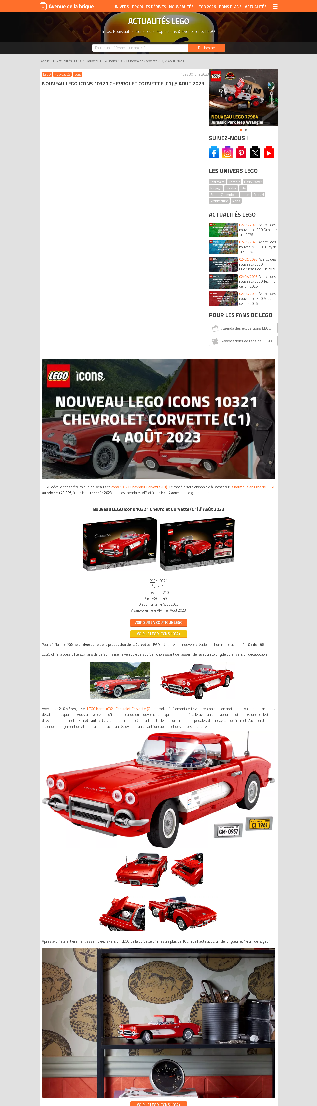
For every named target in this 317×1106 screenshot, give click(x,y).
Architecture (219, 200)
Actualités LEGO (68, 61)
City (243, 188)
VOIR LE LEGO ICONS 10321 (121, 749)
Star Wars (217, 181)
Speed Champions (223, 194)
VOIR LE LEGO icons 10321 (121, 337)
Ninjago (215, 188)
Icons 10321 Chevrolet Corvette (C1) (142, 184)
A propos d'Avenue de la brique (103, 829)
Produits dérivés (149, 7)
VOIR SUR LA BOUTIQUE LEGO (121, 326)
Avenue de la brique (67, 6)
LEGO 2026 (206, 7)
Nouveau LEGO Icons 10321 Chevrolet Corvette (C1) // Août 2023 (135, 61)
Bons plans (230, 7)
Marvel (259, 194)
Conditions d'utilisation (157, 829)
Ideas (246, 194)
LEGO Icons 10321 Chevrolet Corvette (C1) (123, 424)
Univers (121, 7)
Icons (236, 200)
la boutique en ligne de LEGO (103, 190)
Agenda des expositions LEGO (240, 328)
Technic (234, 181)
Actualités (256, 7)
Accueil (46, 61)
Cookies (190, 829)
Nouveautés (181, 7)
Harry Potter (253, 181)
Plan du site (211, 829)
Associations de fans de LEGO (241, 341)
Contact (234, 829)
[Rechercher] (206, 48)
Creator (231, 188)
